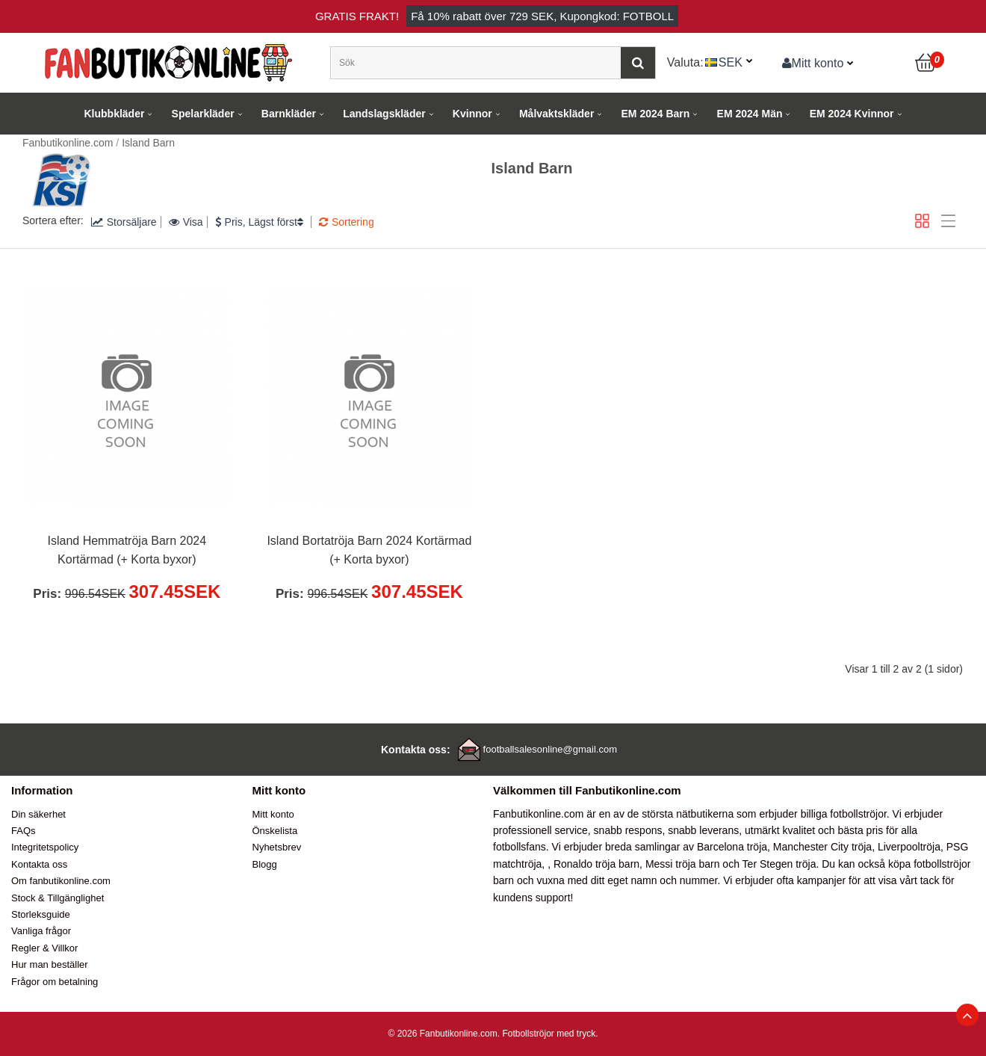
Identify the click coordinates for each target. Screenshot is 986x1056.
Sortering (346, 222)
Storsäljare (124, 222)
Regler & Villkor (44, 948)
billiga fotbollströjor (844, 814)
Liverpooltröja (909, 847)
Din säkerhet (38, 814)
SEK (730, 62)
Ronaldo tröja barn (596, 864)
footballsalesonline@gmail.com (550, 749)
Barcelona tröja (732, 847)
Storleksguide (40, 914)
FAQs (23, 830)
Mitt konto (813, 63)
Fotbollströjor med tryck (548, 1033)
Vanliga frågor (41, 930)
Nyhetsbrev (277, 847)
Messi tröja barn (682, 864)
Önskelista (275, 830)
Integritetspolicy (44, 847)
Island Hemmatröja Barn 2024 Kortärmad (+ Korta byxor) (127, 550)
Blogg (264, 864)
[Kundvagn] (926, 63)
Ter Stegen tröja (779, 864)
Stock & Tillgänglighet (57, 898)
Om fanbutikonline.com (61, 880)
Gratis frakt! (357, 16)
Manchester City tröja (822, 847)
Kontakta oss (39, 864)
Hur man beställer (49, 964)
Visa (186, 222)
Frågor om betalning (54, 981)
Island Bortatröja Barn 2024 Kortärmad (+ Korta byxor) (369, 550)
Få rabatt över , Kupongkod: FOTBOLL (542, 16)
